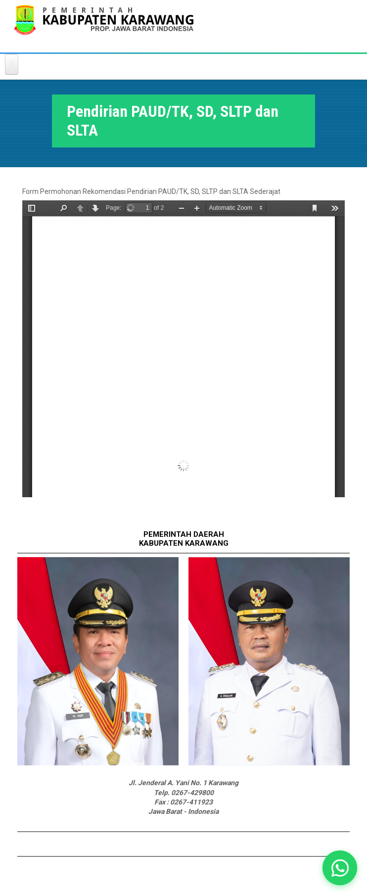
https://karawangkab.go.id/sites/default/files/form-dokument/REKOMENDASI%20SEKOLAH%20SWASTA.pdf (183, 348)
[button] (340, 868)
